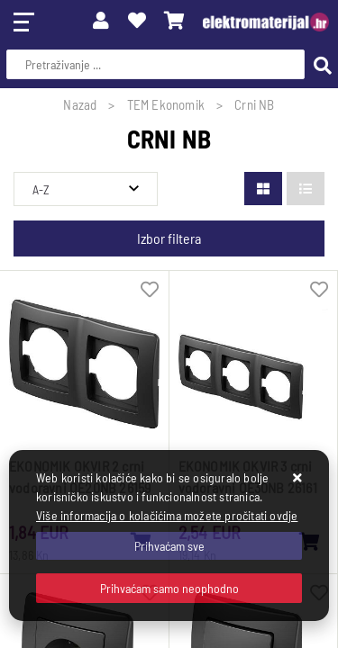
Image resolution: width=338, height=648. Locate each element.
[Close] (169, 546)
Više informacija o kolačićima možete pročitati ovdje (166, 515)
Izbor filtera (169, 238)
